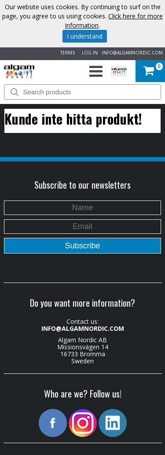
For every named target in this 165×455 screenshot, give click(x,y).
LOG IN (88, 53)
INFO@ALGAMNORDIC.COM (132, 53)
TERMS (66, 53)
